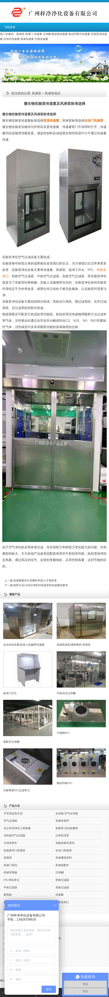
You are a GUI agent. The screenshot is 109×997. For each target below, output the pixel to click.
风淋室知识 (52, 93)
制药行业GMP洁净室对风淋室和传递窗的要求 (40, 585)
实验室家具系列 (65, 843)
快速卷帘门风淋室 (14, 850)
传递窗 (38, 34)
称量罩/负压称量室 (67, 828)
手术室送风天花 (13, 813)
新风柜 (8, 894)
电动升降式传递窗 (79, 34)
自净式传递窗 (11, 39)
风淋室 (20, 34)
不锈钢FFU (81, 717)
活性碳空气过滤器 (14, 835)
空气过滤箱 (10, 820)
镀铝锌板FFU (81, 766)
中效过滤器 (10, 887)
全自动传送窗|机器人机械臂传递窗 (27, 624)
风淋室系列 (62, 820)
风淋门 (29, 34)
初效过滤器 (62, 880)
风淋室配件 (62, 865)
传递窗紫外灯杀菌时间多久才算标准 (35, 580)
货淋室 (8, 857)
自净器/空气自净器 (67, 813)
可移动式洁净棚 (81, 673)
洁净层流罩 (62, 835)
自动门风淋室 (64, 850)
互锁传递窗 (41, 39)
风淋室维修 (10, 872)
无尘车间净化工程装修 (17, 828)
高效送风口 (62, 902)
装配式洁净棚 (27, 721)
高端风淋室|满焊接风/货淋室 (81, 624)
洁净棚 (47, 34)
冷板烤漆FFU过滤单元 (27, 770)
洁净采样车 (10, 843)
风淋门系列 (10, 865)
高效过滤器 (62, 887)
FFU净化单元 (11, 880)
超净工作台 (27, 673)
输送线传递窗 (59, 34)
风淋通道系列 (64, 857)
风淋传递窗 (27, 39)
